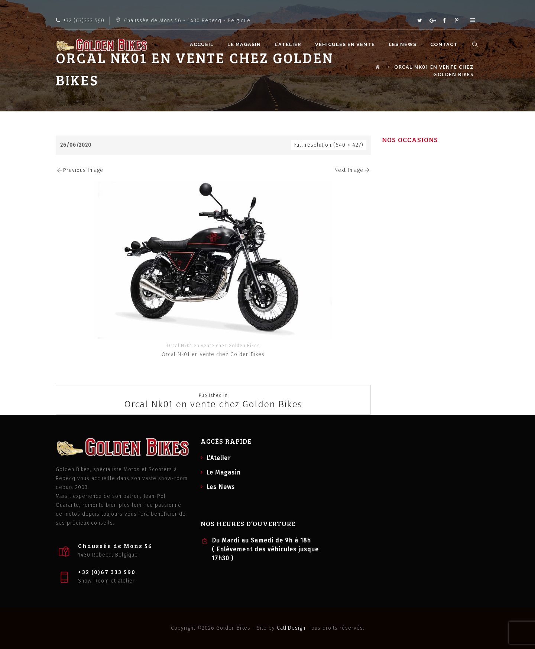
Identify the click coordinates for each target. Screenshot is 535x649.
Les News (404, 44)
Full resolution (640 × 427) (328, 145)
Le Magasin (245, 44)
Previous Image (79, 170)
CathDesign (291, 628)
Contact (445, 44)
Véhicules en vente (346, 44)
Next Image (352, 170)
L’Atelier (289, 44)
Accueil (203, 44)
